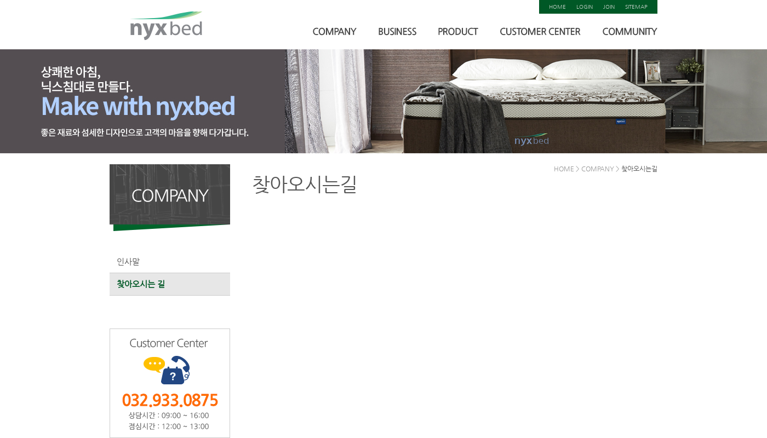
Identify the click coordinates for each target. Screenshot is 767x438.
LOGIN (584, 7)
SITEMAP (636, 7)
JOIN (609, 7)
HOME (557, 7)
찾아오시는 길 (141, 284)
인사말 (128, 261)
